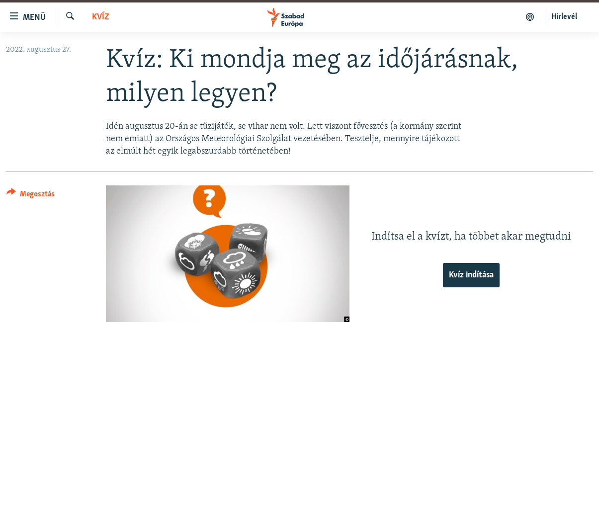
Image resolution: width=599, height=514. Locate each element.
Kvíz (100, 17)
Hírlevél (564, 17)
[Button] (30, 195)
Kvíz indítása (471, 275)
